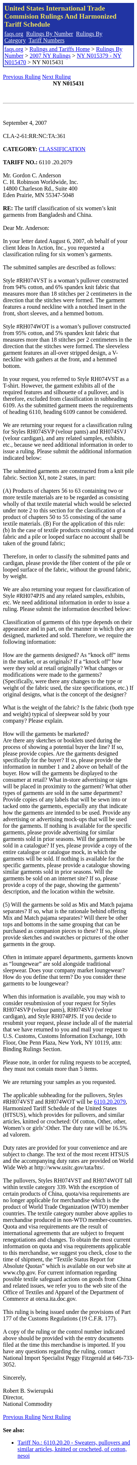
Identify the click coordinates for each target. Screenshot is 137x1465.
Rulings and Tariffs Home (60, 49)
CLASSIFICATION (62, 149)
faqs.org (13, 34)
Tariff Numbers (46, 40)
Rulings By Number (49, 34)
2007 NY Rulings (50, 56)
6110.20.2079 (110, 1102)
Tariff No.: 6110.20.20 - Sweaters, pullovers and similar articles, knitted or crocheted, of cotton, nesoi (73, 1449)
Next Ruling (56, 77)
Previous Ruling (22, 77)
